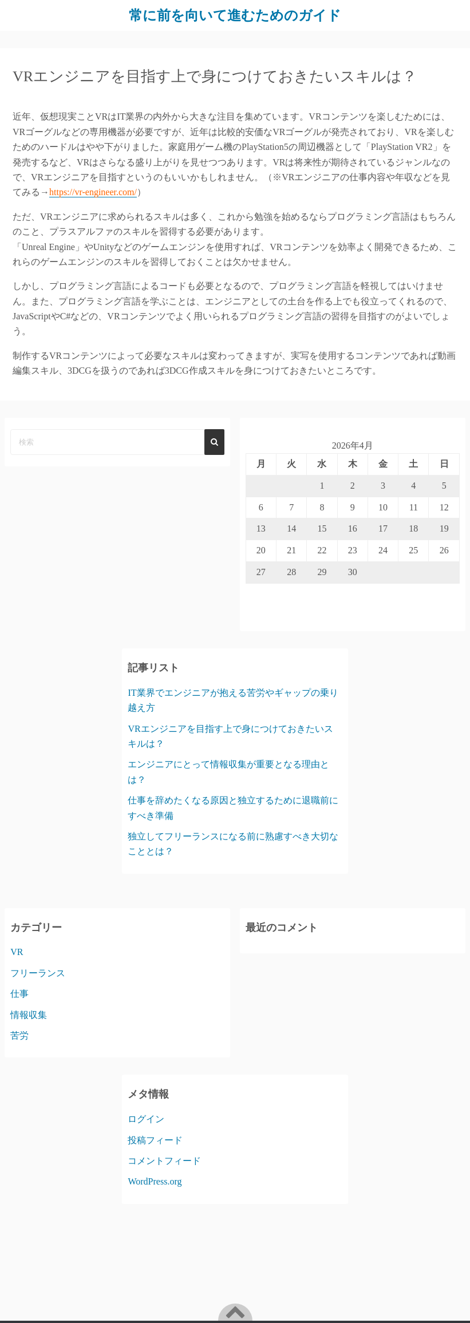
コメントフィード (164, 1161)
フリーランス (37, 973)
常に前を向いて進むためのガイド (235, 15)
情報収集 (28, 1015)
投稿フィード (155, 1140)
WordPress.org (154, 1181)
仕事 (19, 994)
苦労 (19, 1035)
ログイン (146, 1119)
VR (16, 952)
